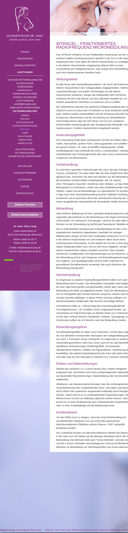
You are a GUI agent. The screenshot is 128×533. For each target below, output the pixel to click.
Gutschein (25, 179)
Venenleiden (25, 86)
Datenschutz (25, 193)
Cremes (25, 115)
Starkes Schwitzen (25, 97)
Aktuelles (25, 166)
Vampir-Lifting (24, 143)
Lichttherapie (25, 100)
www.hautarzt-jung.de (29, 251)
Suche (25, 186)
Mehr (37, 271)
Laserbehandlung (25, 104)
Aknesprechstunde (25, 93)
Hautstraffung (25, 149)
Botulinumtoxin (24, 122)
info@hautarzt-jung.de (29, 247)
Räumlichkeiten (24, 65)
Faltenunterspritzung (25, 126)
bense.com (92, 530)
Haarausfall (25, 90)
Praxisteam (25, 58)
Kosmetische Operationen (25, 156)
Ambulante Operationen (25, 107)
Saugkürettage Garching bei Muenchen (20, 530)
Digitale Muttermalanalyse (25, 80)
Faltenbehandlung (25, 111)
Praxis (25, 51)
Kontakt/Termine (25, 172)
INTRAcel (25, 129)
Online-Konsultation (25, 214)
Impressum (103, 530)
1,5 (12, 264)
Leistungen (25, 72)
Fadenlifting (25, 140)
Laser (25, 133)
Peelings (25, 119)
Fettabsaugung (25, 153)
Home (58, 34)
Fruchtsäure (25, 136)
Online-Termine (25, 204)
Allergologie (25, 83)
